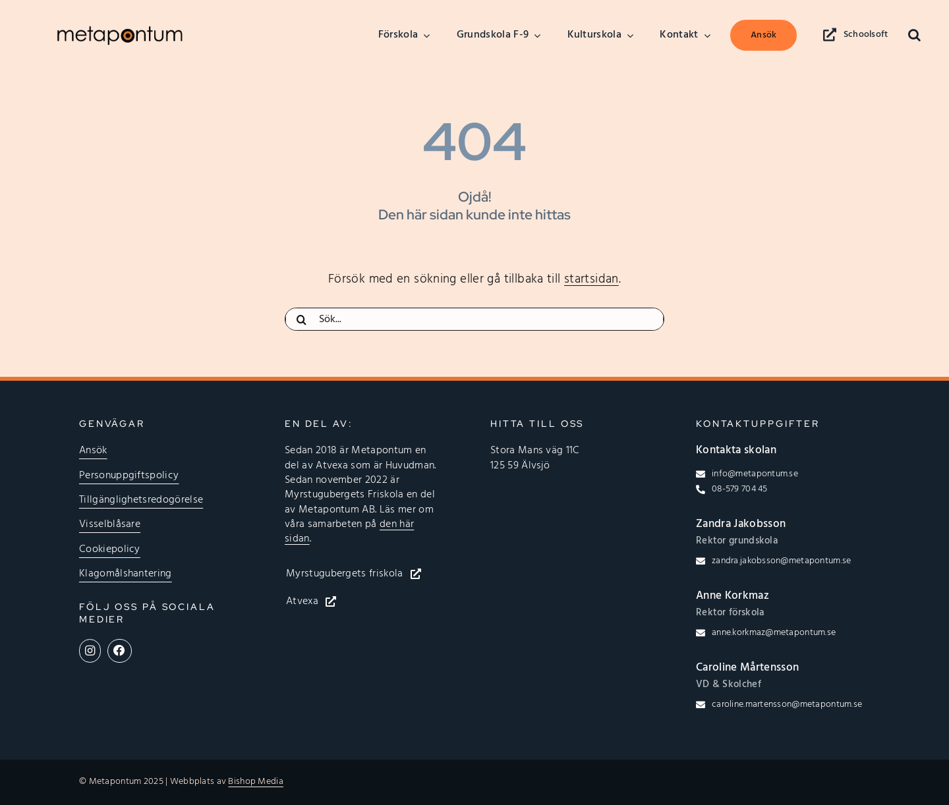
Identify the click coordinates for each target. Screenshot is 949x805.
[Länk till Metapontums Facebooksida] (119, 651)
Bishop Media (255, 781)
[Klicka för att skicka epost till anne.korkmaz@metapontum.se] (766, 633)
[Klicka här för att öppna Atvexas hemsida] (321, 601)
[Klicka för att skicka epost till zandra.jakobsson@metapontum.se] (773, 561)
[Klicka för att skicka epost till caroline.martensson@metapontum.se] (779, 704)
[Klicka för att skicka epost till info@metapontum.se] (747, 474)
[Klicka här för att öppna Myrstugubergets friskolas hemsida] (363, 574)
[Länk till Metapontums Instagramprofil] (90, 651)
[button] (914, 35)
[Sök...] (474, 319)
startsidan (591, 279)
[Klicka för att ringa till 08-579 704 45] (732, 489)
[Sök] (301, 319)
